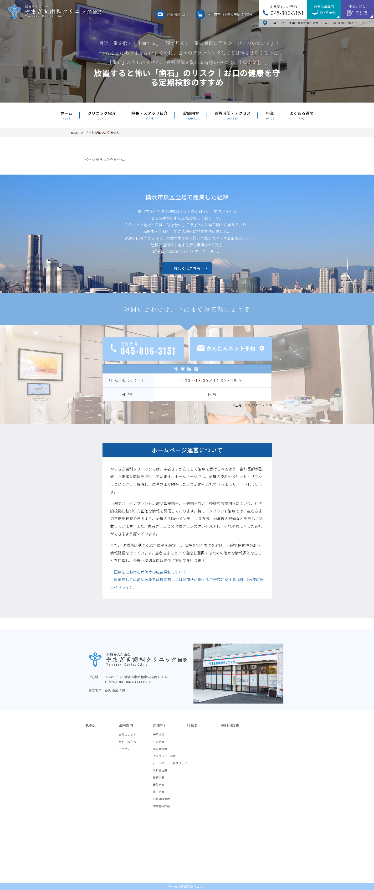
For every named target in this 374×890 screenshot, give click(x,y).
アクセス (124, 749)
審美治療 (158, 784)
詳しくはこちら (187, 268)
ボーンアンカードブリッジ (170, 763)
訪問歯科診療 (161, 806)
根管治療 (158, 777)
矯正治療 (158, 792)
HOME (74, 132)
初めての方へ (127, 742)
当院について (127, 734)
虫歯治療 (158, 742)
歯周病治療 (160, 749)
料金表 (192, 725)
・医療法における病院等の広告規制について (148, 572)
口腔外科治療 (161, 799)
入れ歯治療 (160, 770)
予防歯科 (158, 734)
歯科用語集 (230, 725)
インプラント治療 (164, 756)
